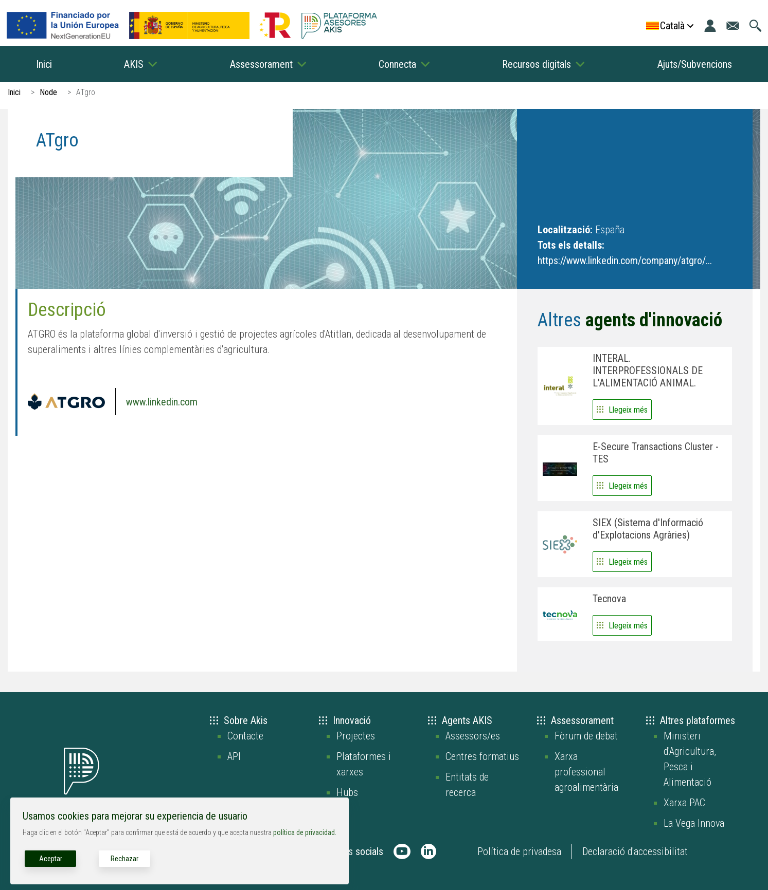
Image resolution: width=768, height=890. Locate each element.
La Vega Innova (694, 823)
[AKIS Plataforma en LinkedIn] (428, 851)
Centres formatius (482, 756)
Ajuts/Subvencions (694, 64)
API (234, 756)
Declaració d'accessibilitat (635, 851)
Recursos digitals (536, 64)
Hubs (347, 792)
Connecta (397, 64)
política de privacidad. (304, 832)
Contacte (245, 736)
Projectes (355, 736)
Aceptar (50, 859)
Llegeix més (628, 410)
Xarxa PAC (684, 802)
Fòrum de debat (586, 736)
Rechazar (124, 859)
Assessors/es (472, 736)
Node (48, 92)
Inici (44, 64)
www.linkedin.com (162, 402)
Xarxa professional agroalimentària (586, 771)
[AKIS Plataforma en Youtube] (402, 851)
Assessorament (261, 64)
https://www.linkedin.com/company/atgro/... (625, 260)
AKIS (134, 64)
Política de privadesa (519, 851)
